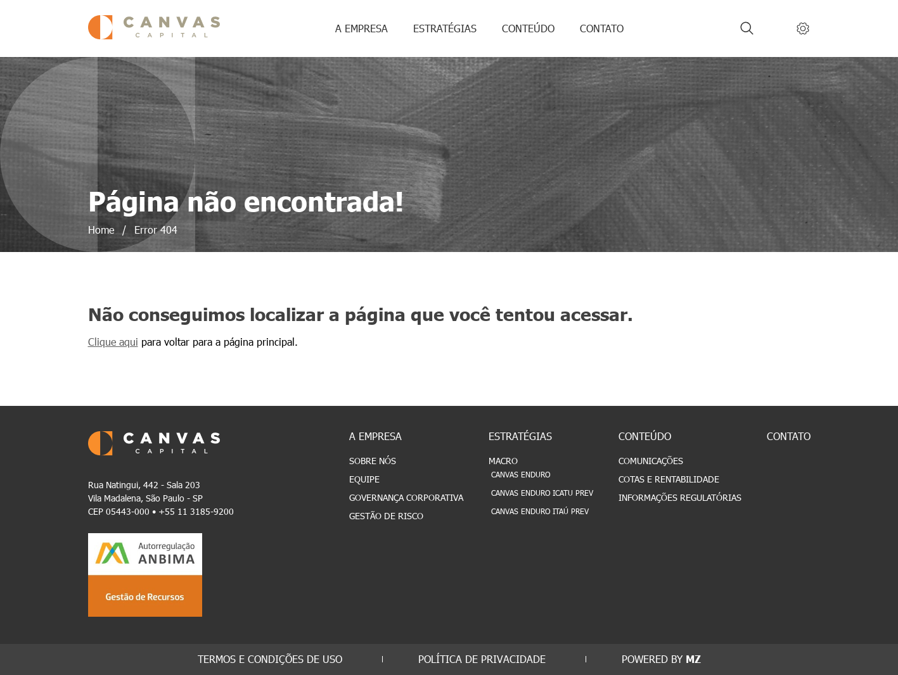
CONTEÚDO (528, 28)
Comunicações (651, 460)
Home (101, 230)
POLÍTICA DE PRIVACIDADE (482, 659)
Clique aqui (113, 342)
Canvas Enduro (520, 474)
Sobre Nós (372, 460)
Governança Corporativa (406, 497)
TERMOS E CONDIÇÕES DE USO (270, 659)
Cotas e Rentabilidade (669, 479)
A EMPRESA (361, 28)
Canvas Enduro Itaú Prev (540, 511)
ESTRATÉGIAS (445, 28)
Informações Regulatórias (680, 497)
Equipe (364, 479)
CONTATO (602, 28)
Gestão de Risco (386, 515)
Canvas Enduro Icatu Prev (542, 492)
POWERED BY (661, 659)
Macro (503, 460)
